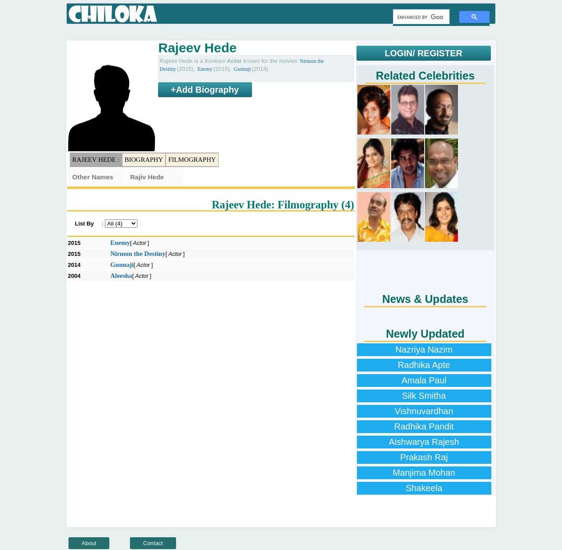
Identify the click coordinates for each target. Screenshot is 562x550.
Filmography (192, 159)
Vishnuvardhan (424, 411)
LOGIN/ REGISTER (423, 53)
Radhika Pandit (424, 426)
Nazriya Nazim (424, 349)
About (89, 543)
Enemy (205, 69)
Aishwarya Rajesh (424, 442)
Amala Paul (423, 380)
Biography (144, 159)
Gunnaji (242, 69)
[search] (420, 17)
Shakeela (424, 488)
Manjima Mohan (424, 472)
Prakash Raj (424, 457)
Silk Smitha (424, 396)
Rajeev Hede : (95, 159)
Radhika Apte (424, 365)
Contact (153, 543)
